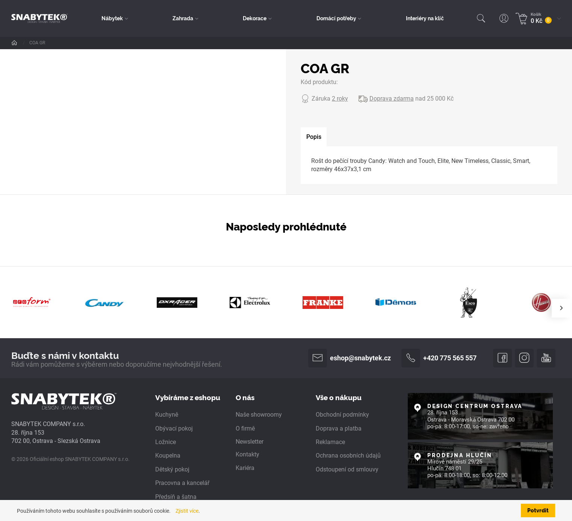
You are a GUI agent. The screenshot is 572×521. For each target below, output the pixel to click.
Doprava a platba (339, 428)
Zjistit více (187, 511)
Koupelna (167, 455)
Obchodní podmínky (342, 414)
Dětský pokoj (172, 469)
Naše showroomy (259, 414)
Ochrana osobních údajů (348, 455)
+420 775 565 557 (439, 358)
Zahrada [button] (183, 18)
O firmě (245, 428)
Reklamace (330, 442)
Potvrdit (538, 510)
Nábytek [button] (112, 18)
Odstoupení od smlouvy (347, 469)
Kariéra (245, 467)
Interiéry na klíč (425, 18)
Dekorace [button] (254, 18)
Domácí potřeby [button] (336, 18)
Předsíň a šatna (176, 496)
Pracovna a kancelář (182, 482)
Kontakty (247, 454)
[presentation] (561, 308)
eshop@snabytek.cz (349, 358)
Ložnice (165, 442)
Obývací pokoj (174, 428)
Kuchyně (166, 414)
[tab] (314, 137)
